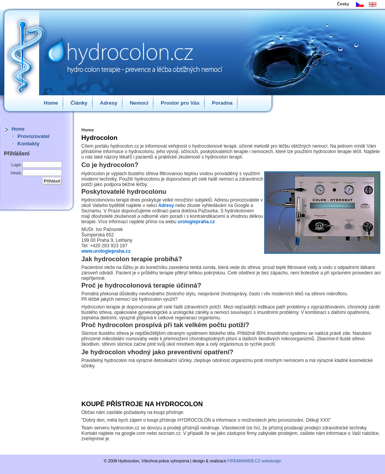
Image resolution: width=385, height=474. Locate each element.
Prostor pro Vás (180, 103)
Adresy (108, 103)
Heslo (16, 173)
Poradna (222, 103)
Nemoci (139, 103)
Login (16, 164)
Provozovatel (33, 136)
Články (79, 103)
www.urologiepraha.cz (106, 251)
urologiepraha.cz (196, 221)
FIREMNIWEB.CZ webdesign (254, 460)
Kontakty (28, 144)
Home (51, 103)
